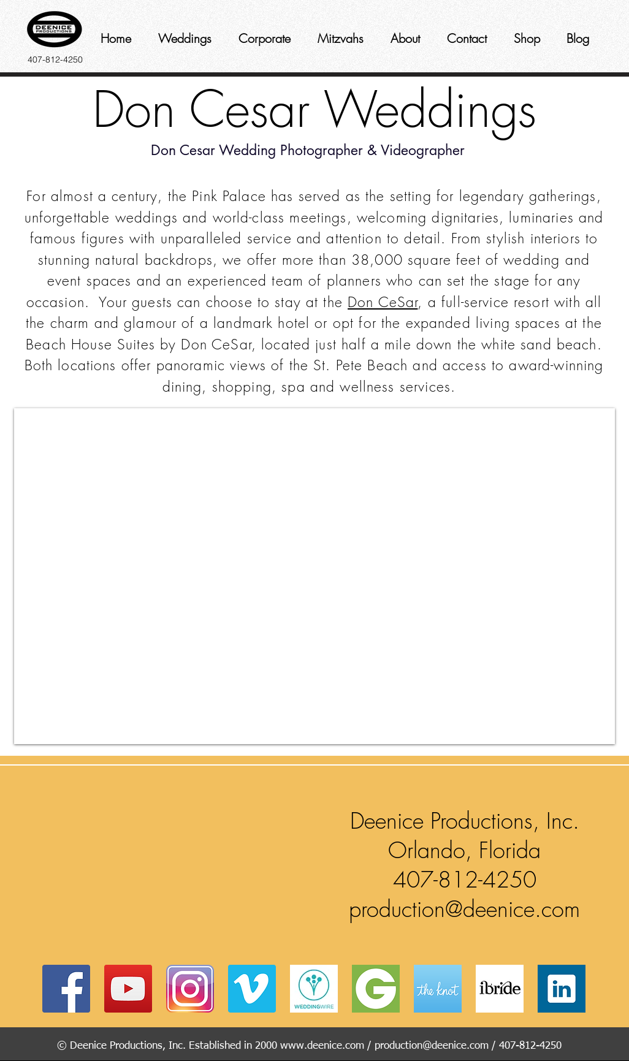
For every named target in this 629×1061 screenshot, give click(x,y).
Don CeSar (382, 301)
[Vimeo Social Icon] (252, 989)
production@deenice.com (464, 909)
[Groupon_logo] (376, 989)
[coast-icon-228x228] (438, 989)
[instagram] (190, 989)
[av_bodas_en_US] (314, 989)
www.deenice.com (322, 1046)
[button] (179, 862)
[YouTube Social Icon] (128, 989)
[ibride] (500, 989)
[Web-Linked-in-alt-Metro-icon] (561, 989)
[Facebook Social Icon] (66, 989)
